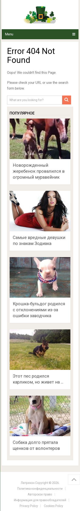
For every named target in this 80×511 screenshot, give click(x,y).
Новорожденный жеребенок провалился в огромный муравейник (39, 171)
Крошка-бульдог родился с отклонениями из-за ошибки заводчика (39, 309)
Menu (9, 34)
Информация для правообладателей (40, 500)
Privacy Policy (29, 506)
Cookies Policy (53, 506)
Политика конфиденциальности (40, 488)
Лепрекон (28, 483)
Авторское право (40, 494)
